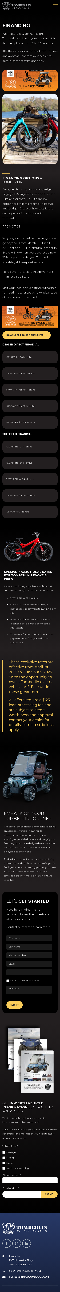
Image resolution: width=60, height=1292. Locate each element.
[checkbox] (30, 1160)
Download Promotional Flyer (25, 335)
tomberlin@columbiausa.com (29, 1276)
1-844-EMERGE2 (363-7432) (25, 1270)
